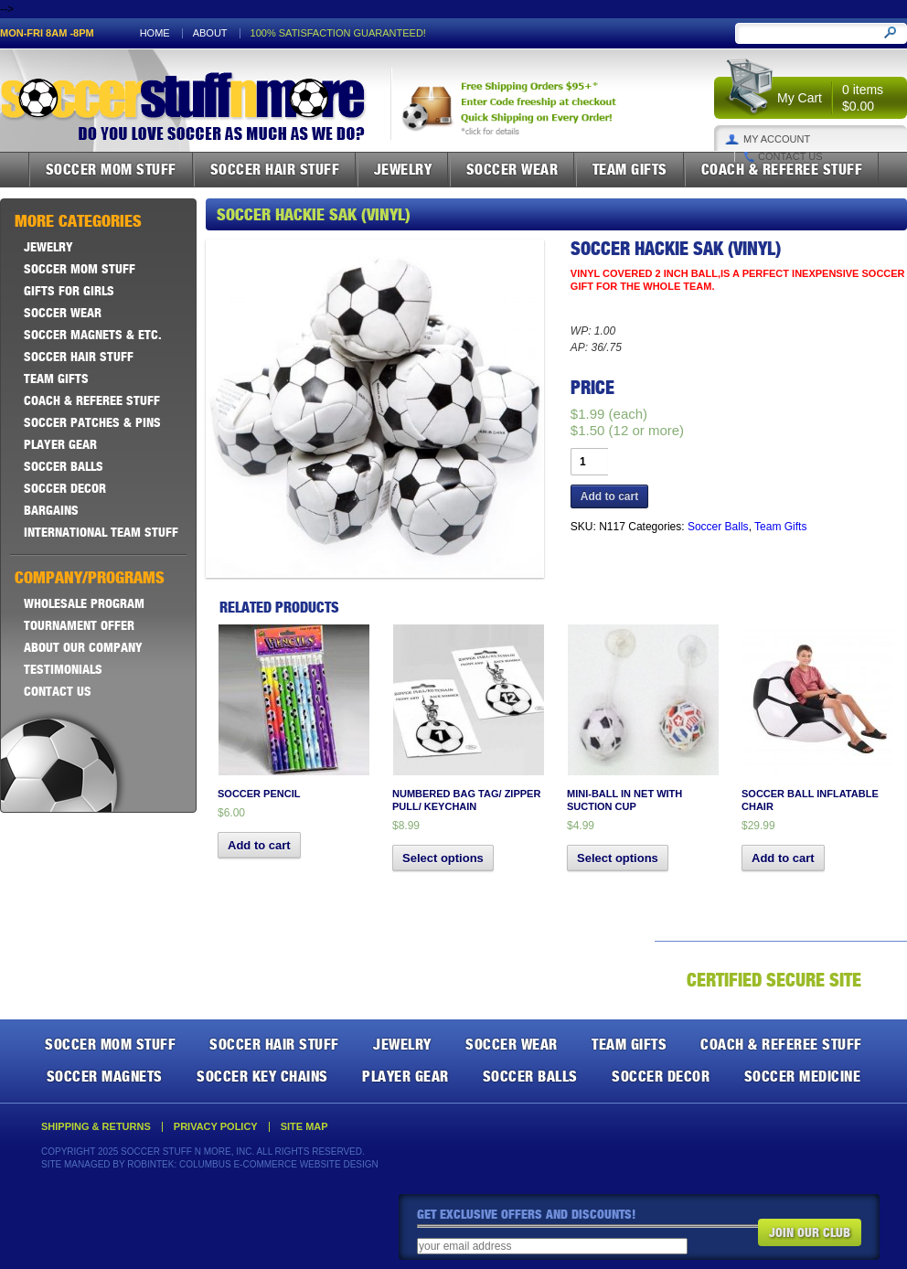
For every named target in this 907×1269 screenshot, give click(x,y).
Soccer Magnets (105, 1076)
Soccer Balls (718, 526)
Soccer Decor (65, 488)
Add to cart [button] (259, 845)
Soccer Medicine (802, 1076)
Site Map (304, 1127)
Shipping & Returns (96, 1127)
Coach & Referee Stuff (782, 169)
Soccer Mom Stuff (111, 169)
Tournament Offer (79, 625)
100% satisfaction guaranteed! (338, 33)
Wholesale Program (84, 603)
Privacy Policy (216, 1127)
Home (155, 33)
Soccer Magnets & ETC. (93, 334)
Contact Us (790, 157)
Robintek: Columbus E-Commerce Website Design (252, 1164)
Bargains (51, 510)
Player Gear (60, 444)
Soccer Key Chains (262, 1076)
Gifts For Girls (69, 290)
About (210, 33)
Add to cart (609, 496)
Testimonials (63, 669)
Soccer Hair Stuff (275, 169)
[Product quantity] (589, 461)
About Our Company (83, 647)
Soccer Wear (512, 169)
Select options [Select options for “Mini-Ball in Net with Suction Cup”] (617, 858)
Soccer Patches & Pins (92, 422)
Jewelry (403, 169)
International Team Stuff (101, 532)
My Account (776, 139)
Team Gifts (629, 169)
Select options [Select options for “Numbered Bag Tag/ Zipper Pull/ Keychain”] (443, 858)
